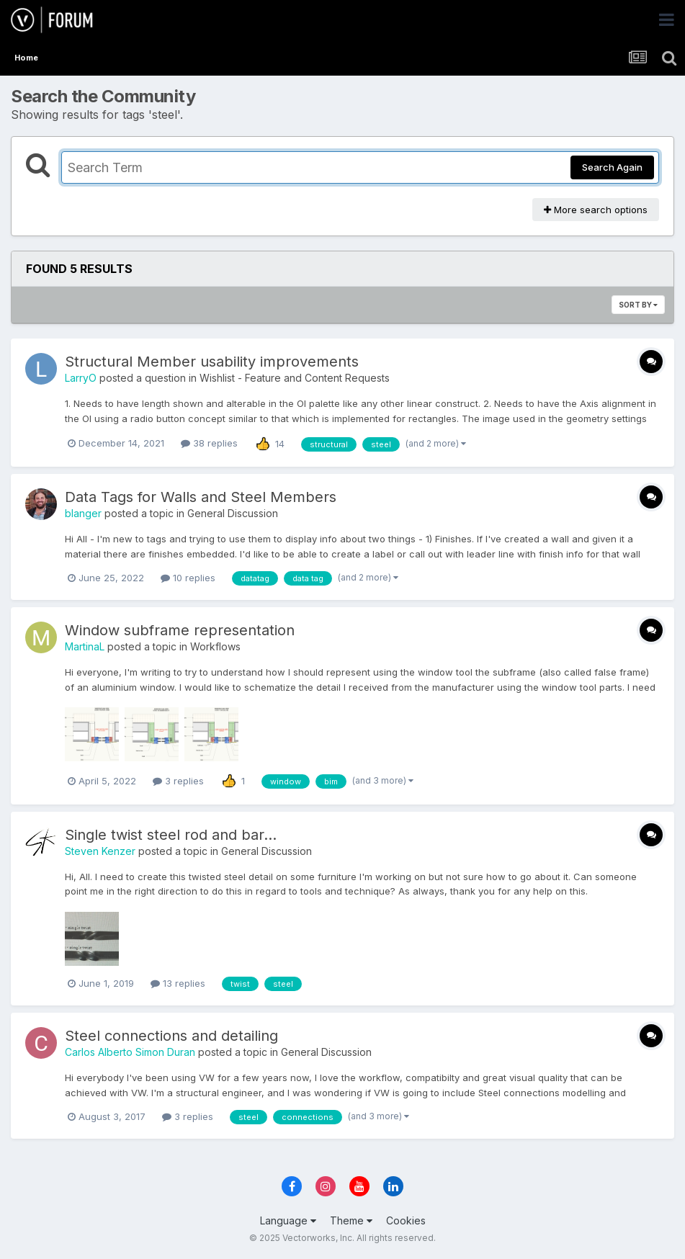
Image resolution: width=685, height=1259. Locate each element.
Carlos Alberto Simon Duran (130, 1052)
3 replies (178, 781)
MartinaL (84, 646)
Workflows (215, 646)
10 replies (188, 577)
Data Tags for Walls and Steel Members (200, 497)
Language (288, 1220)
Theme (351, 1220)
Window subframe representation (180, 630)
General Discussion (232, 513)
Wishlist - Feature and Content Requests (295, 378)
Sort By (638, 304)
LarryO (81, 378)
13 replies (178, 983)
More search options (596, 209)
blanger (83, 513)
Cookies (406, 1220)
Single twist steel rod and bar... (171, 834)
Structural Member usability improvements (212, 361)
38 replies (209, 443)
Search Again (612, 167)
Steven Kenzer (100, 851)
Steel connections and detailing (171, 1035)
